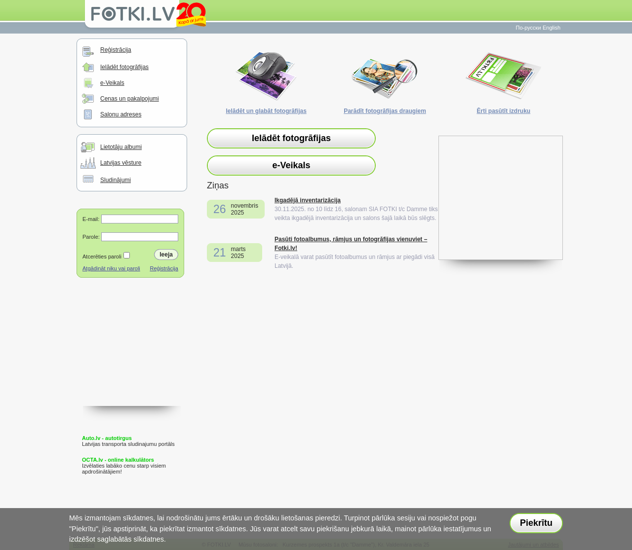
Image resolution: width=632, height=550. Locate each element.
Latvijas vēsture (120, 162)
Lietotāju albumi (121, 147)
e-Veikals (112, 82)
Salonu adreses (120, 114)
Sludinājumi (115, 180)
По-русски (528, 28)
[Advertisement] (131, 356)
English (551, 28)
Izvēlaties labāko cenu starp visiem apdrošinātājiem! (124, 466)
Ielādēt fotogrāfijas (124, 67)
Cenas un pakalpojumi (129, 98)
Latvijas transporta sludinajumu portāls (128, 441)
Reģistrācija (115, 49)
